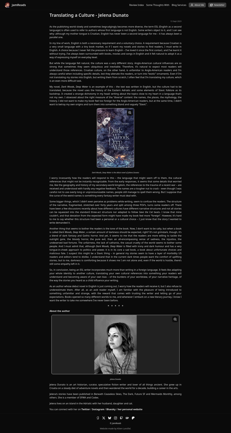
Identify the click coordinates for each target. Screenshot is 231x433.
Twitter (85, 409)
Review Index (136, 5)
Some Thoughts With (157, 5)
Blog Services (179, 5)
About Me (197, 5)
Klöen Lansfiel (124, 428)
